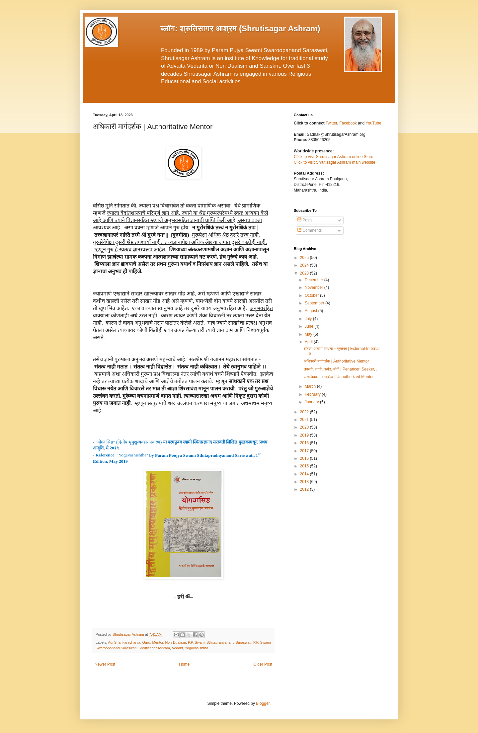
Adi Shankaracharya (124, 642)
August (311, 310)
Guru (146, 642)
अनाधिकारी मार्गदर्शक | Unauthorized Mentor (339, 376)
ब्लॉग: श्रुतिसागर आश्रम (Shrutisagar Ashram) (240, 28)
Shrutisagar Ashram (154, 648)
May (309, 334)
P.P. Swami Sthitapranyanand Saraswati (219, 642)
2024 (305, 265)
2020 (305, 427)
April (309, 342)
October (312, 295)
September (315, 303)
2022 (305, 412)
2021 (305, 419)
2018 (305, 443)
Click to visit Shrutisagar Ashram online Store (333, 156)
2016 (305, 458)
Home (184, 664)
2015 (305, 466)
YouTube (373, 123)
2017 (305, 450)
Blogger (263, 703)
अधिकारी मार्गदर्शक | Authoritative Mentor (336, 361)
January (312, 402)
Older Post (262, 664)
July (309, 318)
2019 (305, 435)
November (314, 287)
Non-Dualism (175, 642)
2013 (305, 481)
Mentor (157, 642)
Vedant (177, 648)
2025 (305, 257)
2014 (305, 474)
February (313, 394)
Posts (304, 220)
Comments (309, 230)
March (311, 386)
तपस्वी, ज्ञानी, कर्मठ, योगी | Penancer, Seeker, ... (341, 369)
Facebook (348, 123)
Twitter (331, 123)
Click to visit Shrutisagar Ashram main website (334, 162)
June (309, 326)
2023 (305, 273)
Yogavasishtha (196, 648)
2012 (305, 489)
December (314, 280)
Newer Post (105, 664)
